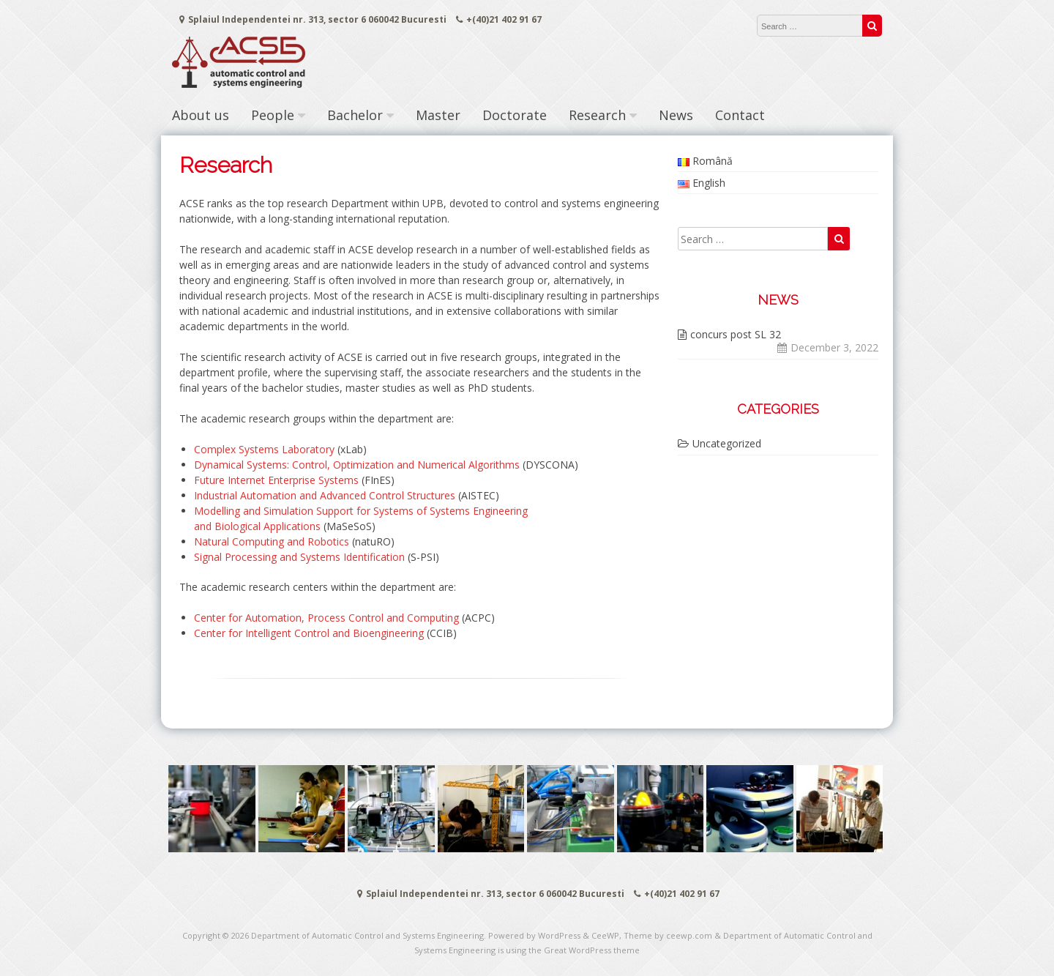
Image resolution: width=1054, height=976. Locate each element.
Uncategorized (726, 443)
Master (438, 115)
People (272, 115)
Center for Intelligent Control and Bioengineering (309, 633)
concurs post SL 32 (735, 334)
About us (200, 115)
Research (597, 115)
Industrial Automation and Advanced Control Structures (324, 495)
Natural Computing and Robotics (271, 541)
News (676, 115)
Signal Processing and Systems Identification (299, 557)
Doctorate (514, 115)
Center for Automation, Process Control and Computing (326, 618)
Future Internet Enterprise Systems (276, 480)
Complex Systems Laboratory (264, 449)
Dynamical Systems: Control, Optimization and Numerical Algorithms (357, 465)
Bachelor (355, 115)
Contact (740, 115)
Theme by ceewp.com (668, 935)
